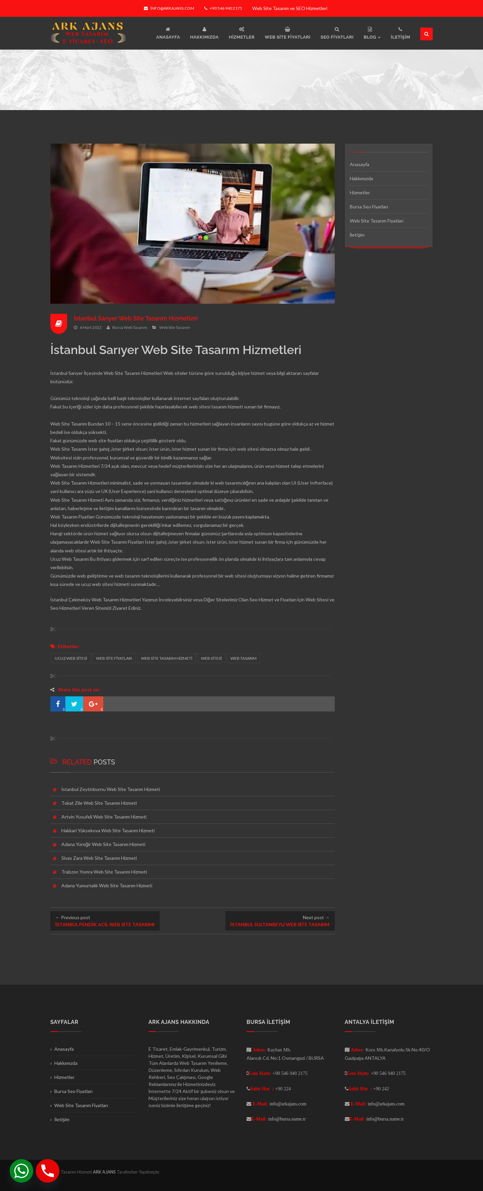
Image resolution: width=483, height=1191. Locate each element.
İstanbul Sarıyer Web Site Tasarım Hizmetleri (136, 318)
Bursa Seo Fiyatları (369, 206)
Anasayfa (359, 164)
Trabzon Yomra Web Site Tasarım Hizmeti (104, 872)
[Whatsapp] (21, 1171)
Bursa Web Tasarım (129, 327)
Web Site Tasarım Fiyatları (377, 221)
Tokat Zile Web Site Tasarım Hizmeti (99, 803)
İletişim (357, 235)
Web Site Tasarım (174, 327)
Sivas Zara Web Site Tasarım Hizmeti (99, 858)
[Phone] (47, 1171)
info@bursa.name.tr (287, 1118)
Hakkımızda (361, 178)
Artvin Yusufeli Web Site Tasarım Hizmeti (104, 817)
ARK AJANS (105, 1172)
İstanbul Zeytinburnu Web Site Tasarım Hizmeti (110, 789)
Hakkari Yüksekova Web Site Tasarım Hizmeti (108, 830)
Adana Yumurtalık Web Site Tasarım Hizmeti (106, 885)
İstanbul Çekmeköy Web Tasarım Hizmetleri (95, 599)
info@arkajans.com (169, 8)
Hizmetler (360, 192)
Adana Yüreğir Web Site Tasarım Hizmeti (103, 844)
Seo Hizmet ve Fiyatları (273, 599)
